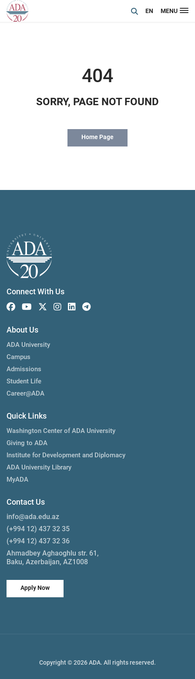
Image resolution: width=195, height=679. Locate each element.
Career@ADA (25, 393)
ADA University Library (39, 467)
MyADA (17, 479)
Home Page (97, 136)
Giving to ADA (27, 443)
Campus (18, 357)
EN (149, 10)
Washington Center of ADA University (61, 431)
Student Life (24, 381)
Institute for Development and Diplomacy (66, 455)
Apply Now (35, 587)
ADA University (28, 345)
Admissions (24, 369)
